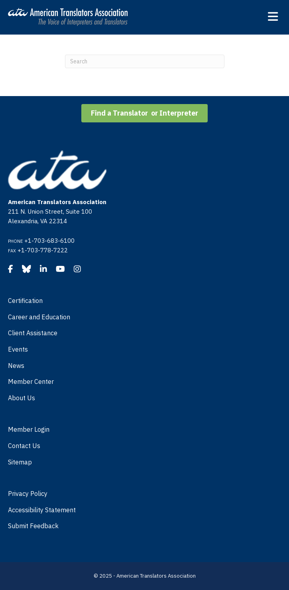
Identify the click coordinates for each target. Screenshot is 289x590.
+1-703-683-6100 (49, 240)
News (16, 366)
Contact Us (24, 446)
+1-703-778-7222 (43, 250)
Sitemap (20, 462)
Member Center (31, 381)
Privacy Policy (27, 494)
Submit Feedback (33, 526)
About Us (21, 398)
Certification (25, 301)
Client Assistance (32, 333)
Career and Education (39, 317)
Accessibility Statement (42, 510)
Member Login (28, 429)
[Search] (144, 61)
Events (18, 349)
